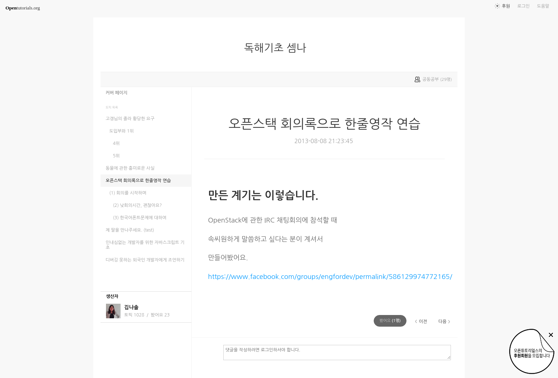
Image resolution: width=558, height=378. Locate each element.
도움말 (543, 6)
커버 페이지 (116, 93)
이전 (423, 321)
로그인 (523, 6)
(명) (390, 321)
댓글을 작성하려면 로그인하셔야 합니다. (337, 352)
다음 (442, 321)
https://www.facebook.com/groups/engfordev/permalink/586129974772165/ (330, 276)
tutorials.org (22, 8)
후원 (506, 6)
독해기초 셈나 (278, 48)
